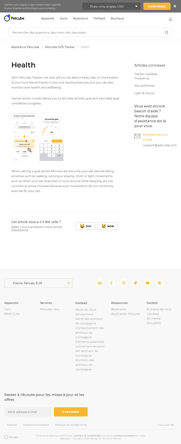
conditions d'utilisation (124, 435)
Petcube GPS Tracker (60, 47)
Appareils (47, 18)
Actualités (154, 323)
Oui (88, 226)
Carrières (153, 314)
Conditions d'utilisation (36, 424)
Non (110, 226)
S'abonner (70, 411)
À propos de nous (159, 309)
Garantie (12, 424)
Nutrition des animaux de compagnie (84, 365)
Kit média (153, 318)
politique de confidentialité (88, 435)
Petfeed (99, 18)
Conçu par (166, 424)
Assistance (80, 18)
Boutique (117, 18)
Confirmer (157, 6)
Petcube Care (49, 309)
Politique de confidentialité (71, 424)
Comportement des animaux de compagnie (89, 332)
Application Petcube (125, 314)
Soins (63, 18)
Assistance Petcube (25, 47)
